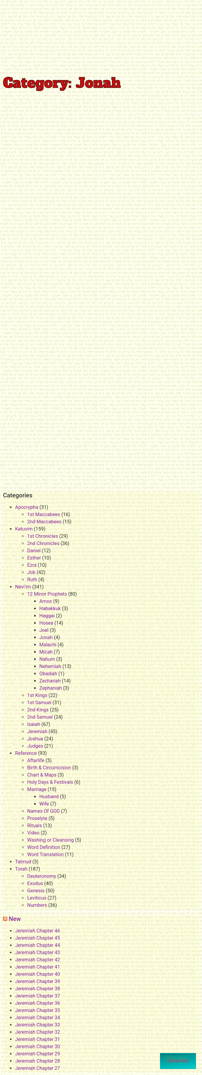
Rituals (34, 825)
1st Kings (37, 695)
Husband (49, 796)
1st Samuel (39, 702)
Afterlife (35, 760)
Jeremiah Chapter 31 (37, 1039)
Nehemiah (50, 666)
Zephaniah (50, 688)
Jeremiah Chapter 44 (37, 945)
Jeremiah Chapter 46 (37, 931)
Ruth (32, 579)
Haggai (47, 616)
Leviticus (36, 898)
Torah (21, 869)
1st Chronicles (42, 536)
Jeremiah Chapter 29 (37, 1054)
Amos (45, 601)
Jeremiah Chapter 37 (37, 996)
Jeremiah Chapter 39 (37, 981)
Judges (35, 746)
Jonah (46, 637)
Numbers (37, 905)
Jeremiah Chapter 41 (37, 967)
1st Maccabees (43, 514)
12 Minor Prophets (47, 594)
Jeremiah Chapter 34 (37, 1017)
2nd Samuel (40, 717)
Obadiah (48, 673)
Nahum (47, 659)
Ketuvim (24, 529)
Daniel (34, 550)
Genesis (35, 891)
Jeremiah (37, 731)
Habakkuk (50, 608)
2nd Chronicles (43, 543)
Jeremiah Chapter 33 (37, 1025)
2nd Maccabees (44, 522)
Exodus (35, 883)
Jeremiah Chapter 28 (37, 1061)
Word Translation (45, 854)
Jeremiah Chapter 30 (37, 1046)
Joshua (35, 739)
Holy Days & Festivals (50, 782)
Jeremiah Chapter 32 (37, 1032)
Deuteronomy (41, 876)
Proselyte (37, 818)
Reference (26, 753)
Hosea (46, 623)
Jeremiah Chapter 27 (37, 1068)
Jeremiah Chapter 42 (37, 960)
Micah (46, 652)
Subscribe (178, 1061)
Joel (43, 630)
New (15, 918)
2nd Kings (38, 710)
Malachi (47, 645)
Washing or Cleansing (50, 840)
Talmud (23, 862)
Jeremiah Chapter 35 (37, 1010)
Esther (34, 558)
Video (33, 833)
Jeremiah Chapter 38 (37, 988)
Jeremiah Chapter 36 (37, 1003)
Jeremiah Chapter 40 (37, 974)
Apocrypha (26, 507)
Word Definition (43, 847)
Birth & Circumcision (49, 768)
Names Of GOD (43, 811)
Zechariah (50, 681)
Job (31, 572)
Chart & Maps (42, 775)
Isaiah (33, 724)
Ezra (32, 565)
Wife (44, 804)
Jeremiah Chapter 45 (37, 938)
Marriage (37, 789)
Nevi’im (23, 587)
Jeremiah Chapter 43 (37, 952)
